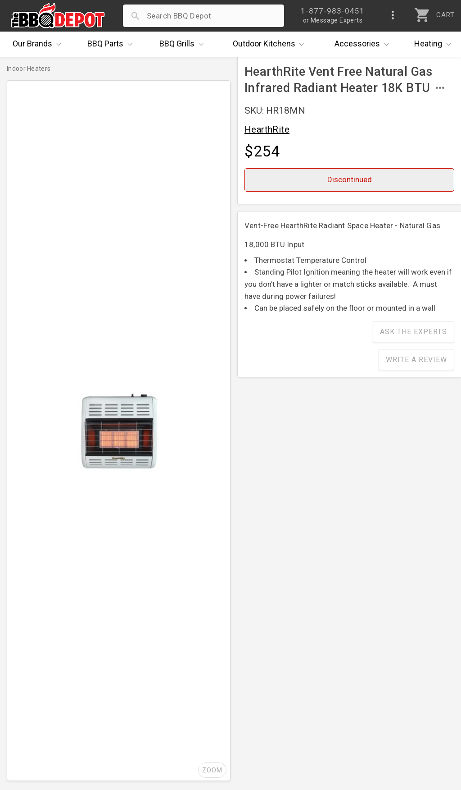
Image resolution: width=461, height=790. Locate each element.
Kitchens (271, 44)
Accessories (363, 44)
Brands (39, 44)
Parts (112, 44)
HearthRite (266, 129)
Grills (183, 44)
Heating (435, 44)
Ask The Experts (413, 331)
